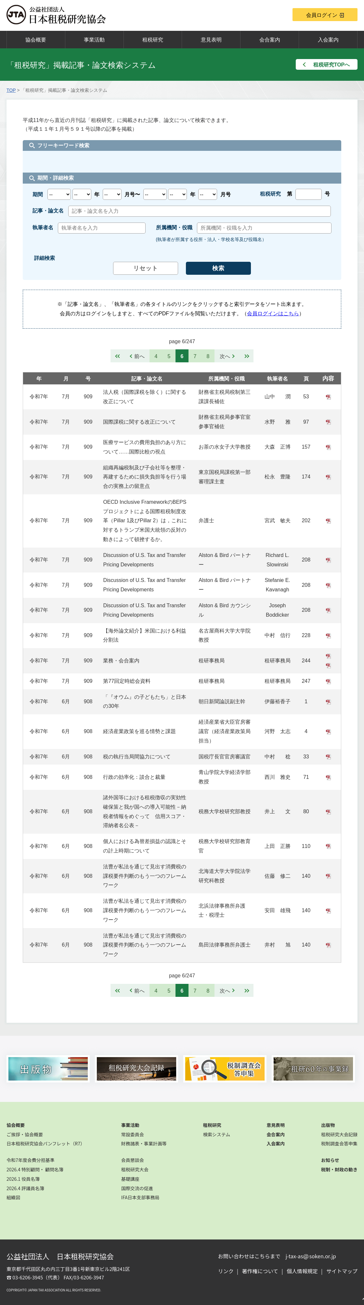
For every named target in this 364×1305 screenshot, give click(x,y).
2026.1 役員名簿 (23, 1179)
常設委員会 (132, 1134)
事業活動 (94, 39)
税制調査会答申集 (339, 1143)
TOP (11, 90)
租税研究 (152, 39)
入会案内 (328, 39)
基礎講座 (130, 1179)
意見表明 (211, 39)
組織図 (13, 1197)
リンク (226, 1271)
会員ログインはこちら (273, 313)
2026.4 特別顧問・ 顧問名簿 (34, 1169)
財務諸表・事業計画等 (144, 1143)
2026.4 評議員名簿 (25, 1188)
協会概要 (35, 39)
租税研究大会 (135, 1169)
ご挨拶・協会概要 (24, 1134)
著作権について (260, 1271)
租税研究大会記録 (339, 1134)
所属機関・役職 (226, 378)
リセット (145, 268)
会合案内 (269, 39)
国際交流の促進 (137, 1188)
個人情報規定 (302, 1271)
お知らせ (330, 1160)
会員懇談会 (132, 1160)
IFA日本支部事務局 (140, 1197)
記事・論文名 (146, 378)
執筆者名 (277, 378)
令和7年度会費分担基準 (30, 1160)
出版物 (328, 1125)
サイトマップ (342, 1271)
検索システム (216, 1134)
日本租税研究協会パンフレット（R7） (45, 1143)
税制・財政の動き (339, 1169)
